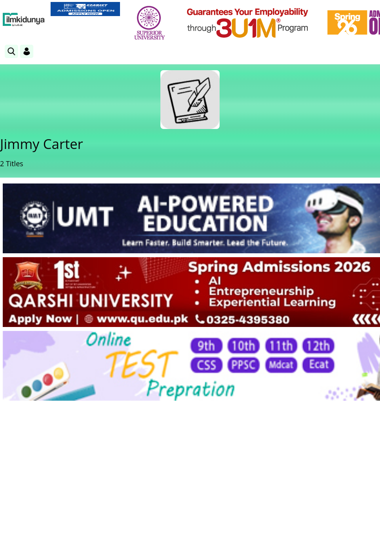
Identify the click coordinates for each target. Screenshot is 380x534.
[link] (85, 9)
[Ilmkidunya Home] (24, 19)
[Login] (26, 51)
